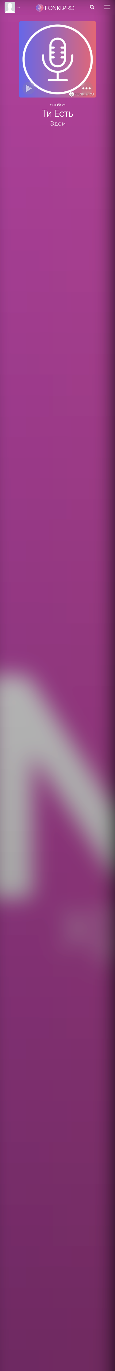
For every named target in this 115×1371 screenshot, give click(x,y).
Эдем (57, 124)
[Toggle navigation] (107, 7)
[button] (86, 88)
